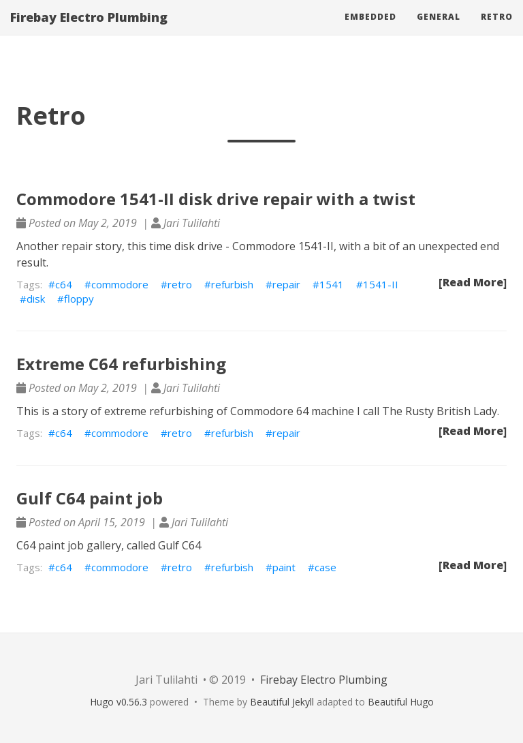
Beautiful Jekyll (282, 701)
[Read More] (473, 282)
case (325, 567)
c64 (63, 284)
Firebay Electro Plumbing (89, 30)
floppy (79, 298)
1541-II (380, 284)
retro (180, 284)
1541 (331, 284)
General (438, 30)
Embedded (370, 30)
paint (284, 567)
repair (286, 284)
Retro (497, 30)
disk (36, 298)
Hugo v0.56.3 (118, 701)
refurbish (232, 284)
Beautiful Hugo (401, 701)
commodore (119, 284)
